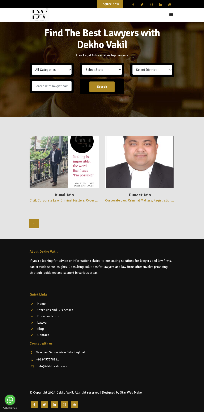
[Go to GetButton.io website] (10, 408)
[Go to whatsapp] (10, 400)
